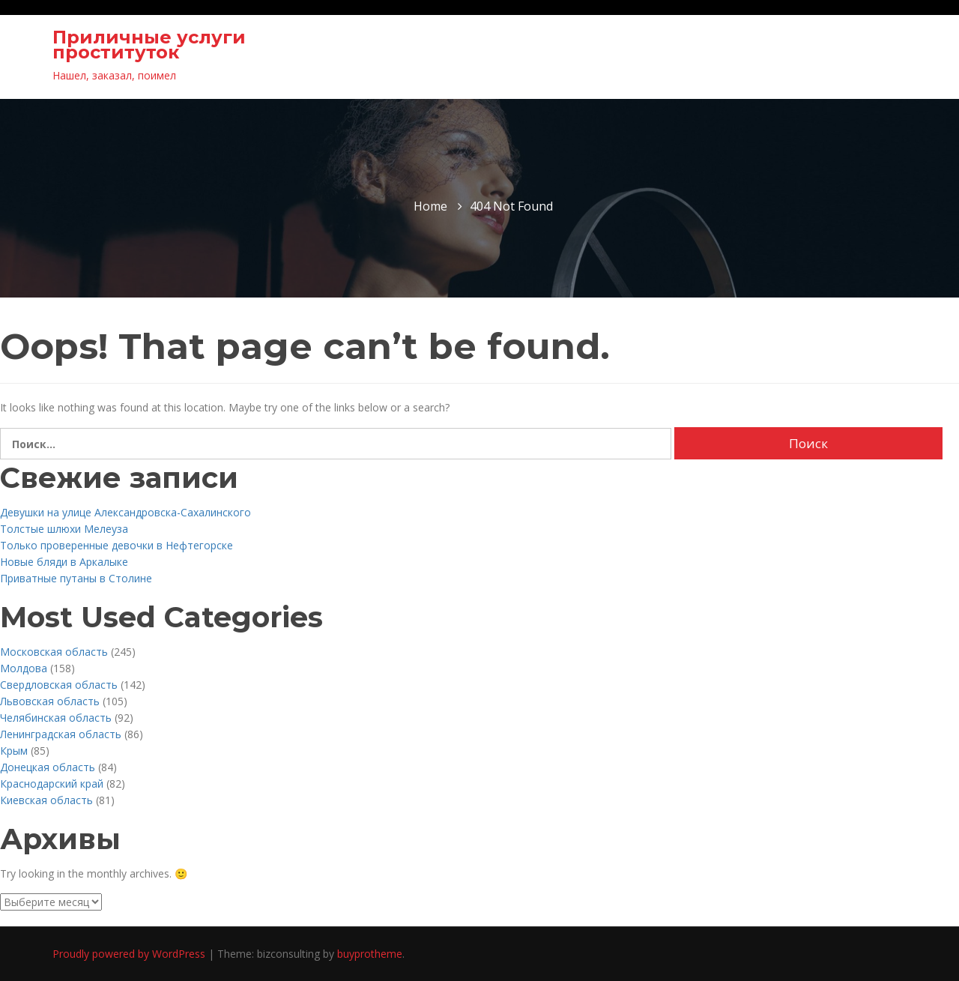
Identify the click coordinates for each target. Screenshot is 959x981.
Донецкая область (47, 767)
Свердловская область (59, 684)
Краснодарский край (51, 783)
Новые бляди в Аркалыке (64, 562)
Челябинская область (56, 717)
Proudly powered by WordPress (130, 954)
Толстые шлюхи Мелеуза (64, 529)
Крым (14, 750)
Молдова (23, 668)
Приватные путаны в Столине (76, 578)
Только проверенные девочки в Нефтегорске (116, 545)
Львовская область (50, 701)
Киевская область (46, 800)
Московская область (54, 652)
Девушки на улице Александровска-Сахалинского (125, 512)
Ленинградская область (60, 734)
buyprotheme (369, 954)
